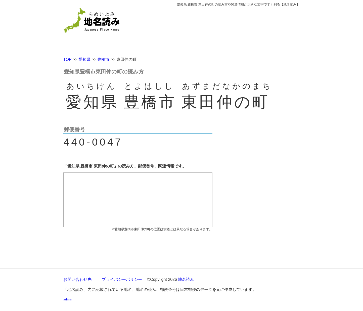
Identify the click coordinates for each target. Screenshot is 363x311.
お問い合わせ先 (77, 279)
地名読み (186, 279)
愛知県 (84, 59)
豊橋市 (103, 59)
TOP (67, 59)
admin (67, 299)
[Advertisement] (218, 29)
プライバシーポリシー (122, 279)
